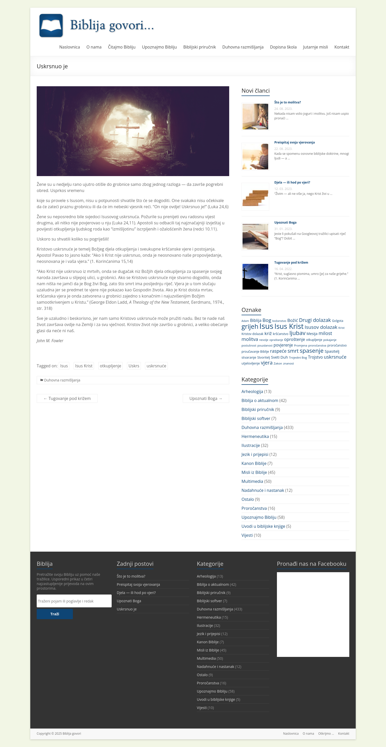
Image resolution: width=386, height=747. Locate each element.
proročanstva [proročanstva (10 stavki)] (317, 345)
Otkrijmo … (326, 733)
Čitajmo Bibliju (122, 47)
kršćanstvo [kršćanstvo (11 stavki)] (280, 334)
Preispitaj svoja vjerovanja (294, 142)
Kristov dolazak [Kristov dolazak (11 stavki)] (252, 334)
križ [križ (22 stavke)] (268, 333)
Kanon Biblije (254, 463)
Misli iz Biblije (254, 472)
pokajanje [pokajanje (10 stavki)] (330, 340)
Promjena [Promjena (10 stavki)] (300, 345)
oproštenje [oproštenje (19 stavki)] (294, 339)
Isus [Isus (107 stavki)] (266, 326)
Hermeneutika (255, 436)
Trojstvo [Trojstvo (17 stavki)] (315, 357)
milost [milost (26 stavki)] (325, 333)
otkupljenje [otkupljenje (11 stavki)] (314, 340)
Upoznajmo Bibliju (159, 47)
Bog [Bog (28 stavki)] (267, 320)
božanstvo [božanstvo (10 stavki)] (279, 321)
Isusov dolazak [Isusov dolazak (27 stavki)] (321, 327)
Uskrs (134, 366)
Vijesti (247, 535)
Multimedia (252, 481)
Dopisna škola (283, 47)
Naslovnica (69, 47)
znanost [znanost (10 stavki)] (288, 363)
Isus (64, 366)
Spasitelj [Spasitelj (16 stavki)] (332, 351)
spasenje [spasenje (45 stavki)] (312, 351)
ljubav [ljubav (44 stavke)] (298, 333)
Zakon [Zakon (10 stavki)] (278, 363)
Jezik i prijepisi (255, 454)
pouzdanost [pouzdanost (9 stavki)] (265, 345)
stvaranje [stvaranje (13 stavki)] (249, 357)
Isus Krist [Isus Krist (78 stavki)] (289, 326)
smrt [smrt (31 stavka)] (293, 350)
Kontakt (341, 47)
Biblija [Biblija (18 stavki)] (255, 320)
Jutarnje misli (315, 47)
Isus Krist (83, 366)
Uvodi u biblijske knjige (263, 526)
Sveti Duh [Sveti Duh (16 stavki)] (279, 357)
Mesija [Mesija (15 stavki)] (311, 333)
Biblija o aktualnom (260, 400)
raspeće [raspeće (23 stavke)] (278, 351)
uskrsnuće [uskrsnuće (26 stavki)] (335, 356)
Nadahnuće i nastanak (263, 490)
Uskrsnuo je (127, 609)
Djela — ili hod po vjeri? (292, 182)
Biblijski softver (256, 418)
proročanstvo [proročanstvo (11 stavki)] (337, 345)
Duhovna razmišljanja (243, 47)
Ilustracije (251, 445)
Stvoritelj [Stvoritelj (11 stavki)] (263, 357)
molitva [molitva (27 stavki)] (250, 339)
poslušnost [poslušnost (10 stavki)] (249, 345)
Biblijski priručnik (199, 47)
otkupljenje (110, 366)
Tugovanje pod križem (67, 398)
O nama (94, 47)
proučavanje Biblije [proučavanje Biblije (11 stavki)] (255, 351)
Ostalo (248, 499)
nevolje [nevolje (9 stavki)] (263, 340)
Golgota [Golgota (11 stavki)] (337, 321)
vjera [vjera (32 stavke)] (267, 362)
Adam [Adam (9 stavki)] (245, 321)
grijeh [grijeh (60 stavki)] (250, 326)
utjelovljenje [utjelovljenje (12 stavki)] (251, 363)
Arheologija (252, 391)
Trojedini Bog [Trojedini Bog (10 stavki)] (298, 357)
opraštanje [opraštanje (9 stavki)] (276, 340)
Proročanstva (254, 508)
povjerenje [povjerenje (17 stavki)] (283, 345)
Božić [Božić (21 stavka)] (292, 320)
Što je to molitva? (287, 102)
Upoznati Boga (206, 398)
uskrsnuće (156, 366)
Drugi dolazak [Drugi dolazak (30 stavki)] (315, 320)
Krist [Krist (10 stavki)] (342, 328)
